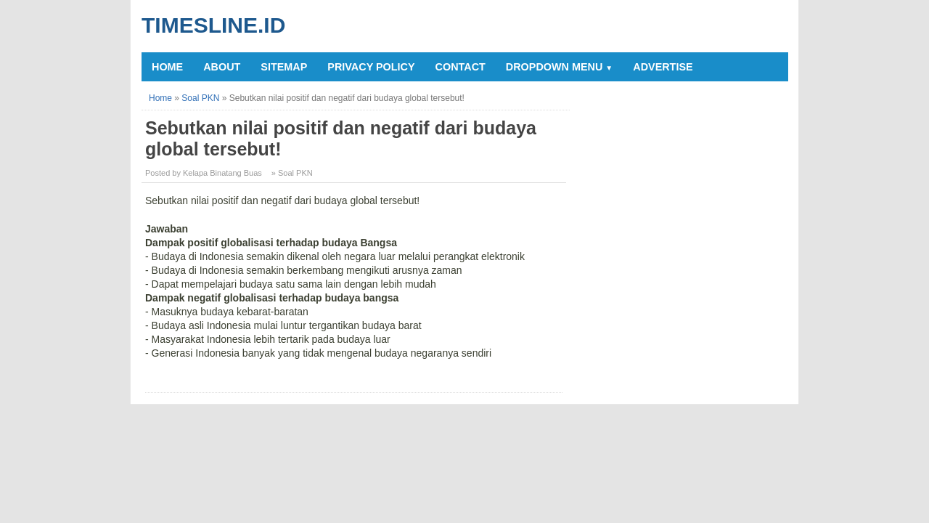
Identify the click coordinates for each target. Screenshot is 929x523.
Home (167, 67)
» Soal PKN (292, 173)
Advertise (662, 67)
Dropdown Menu (559, 67)
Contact (460, 67)
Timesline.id (213, 25)
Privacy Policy (370, 67)
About (221, 67)
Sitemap (284, 67)
